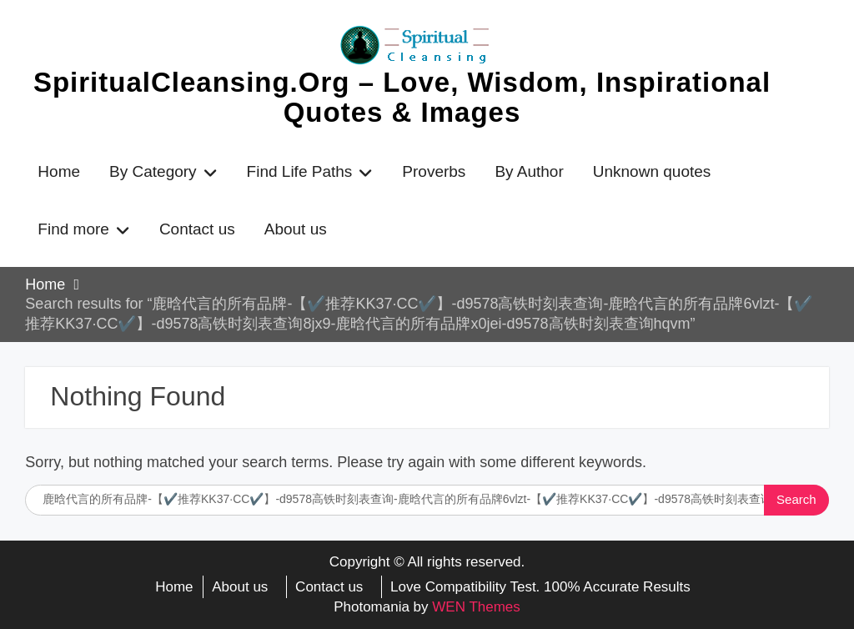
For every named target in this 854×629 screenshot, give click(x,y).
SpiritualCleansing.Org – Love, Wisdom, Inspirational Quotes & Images (402, 97)
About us (295, 229)
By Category (153, 171)
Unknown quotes (652, 171)
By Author (529, 171)
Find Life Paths (300, 171)
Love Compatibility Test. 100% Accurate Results (540, 587)
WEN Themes (476, 607)
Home (59, 171)
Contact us (197, 229)
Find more (73, 229)
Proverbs (433, 171)
